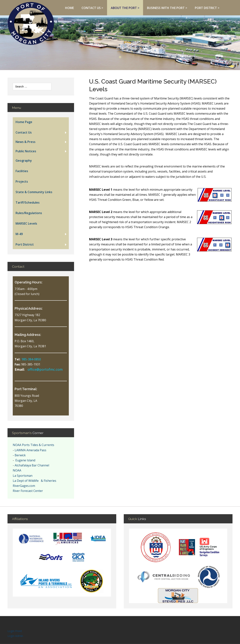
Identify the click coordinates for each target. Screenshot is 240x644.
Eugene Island (25, 460)
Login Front (15, 631)
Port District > (207, 8)
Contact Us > (92, 8)
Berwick (20, 455)
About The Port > (125, 8)
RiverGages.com (24, 486)
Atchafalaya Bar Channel (32, 465)
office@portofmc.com (45, 369)
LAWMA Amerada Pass (30, 450)
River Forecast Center (28, 491)
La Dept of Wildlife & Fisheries (34, 481)
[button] (41, 132)
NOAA (17, 470)
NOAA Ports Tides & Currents (33, 445)
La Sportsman (22, 476)
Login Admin (15, 636)
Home (69, 8)
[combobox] (32, 86)
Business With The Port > (167, 8)
